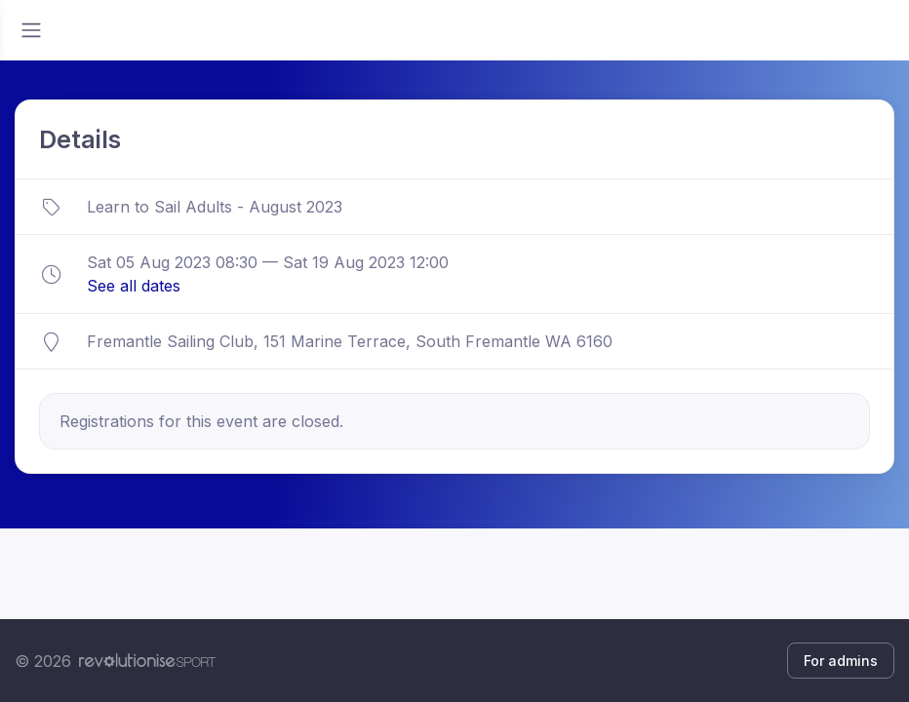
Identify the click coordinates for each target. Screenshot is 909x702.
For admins (841, 660)
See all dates (133, 285)
